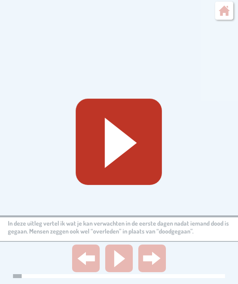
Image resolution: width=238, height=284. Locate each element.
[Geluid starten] (119, 142)
